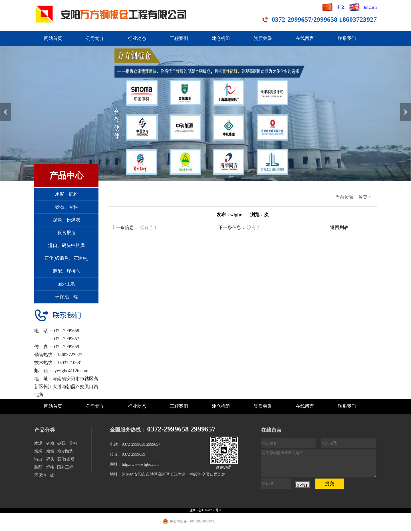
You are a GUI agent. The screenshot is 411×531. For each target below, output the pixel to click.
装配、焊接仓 (66, 271)
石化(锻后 (65, 459)
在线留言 (305, 38)
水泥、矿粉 (66, 194)
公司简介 (95, 38)
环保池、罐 (66, 296)
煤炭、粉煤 (44, 451)
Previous (5, 112)
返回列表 (339, 227)
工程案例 (179, 38)
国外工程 (66, 283)
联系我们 (347, 38)
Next (405, 112)
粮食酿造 (66, 232)
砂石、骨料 (66, 206)
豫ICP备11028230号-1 (205, 510)
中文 (341, 7)
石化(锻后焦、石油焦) (66, 258)
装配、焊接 (44, 467)
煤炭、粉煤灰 (66, 219)
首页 (362, 197)
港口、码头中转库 (66, 245)
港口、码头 (44, 459)
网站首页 (53, 38)
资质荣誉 (263, 38)
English (370, 7)
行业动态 (137, 38)
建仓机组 (221, 38)
